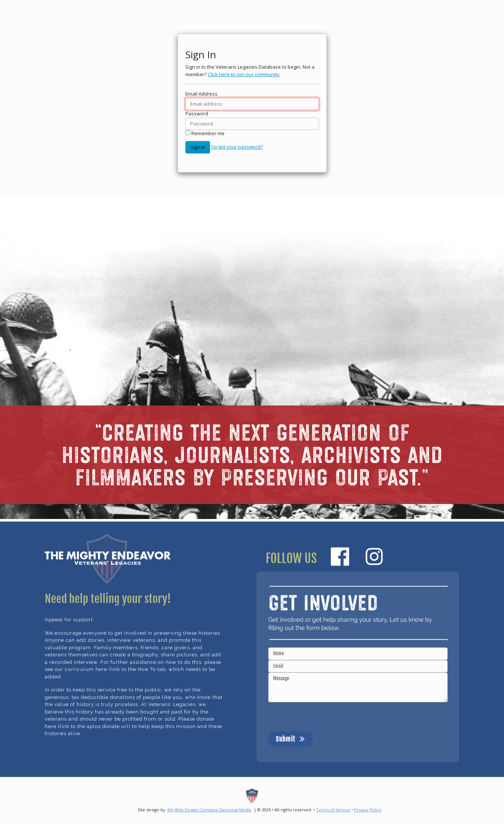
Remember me (208, 133)
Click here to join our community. (244, 74)
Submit (290, 738)
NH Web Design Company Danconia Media (209, 809)
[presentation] (325, 716)
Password (196, 113)
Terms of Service (333, 809)
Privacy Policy (368, 809)
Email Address (201, 93)
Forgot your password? (237, 146)
